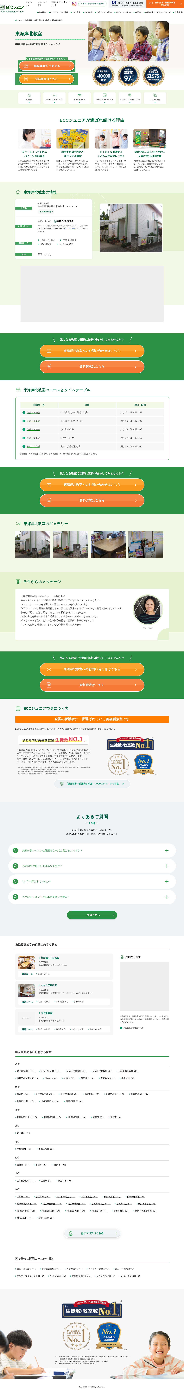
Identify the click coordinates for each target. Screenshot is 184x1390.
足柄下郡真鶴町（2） (128, 1071)
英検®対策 (47, 244)
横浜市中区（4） (100, 1211)
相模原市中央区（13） (27, 1117)
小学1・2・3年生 (104, 12)
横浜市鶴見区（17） (51, 1211)
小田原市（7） (128, 1078)
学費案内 (179, 12)
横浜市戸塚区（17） (76, 1211)
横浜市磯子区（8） (136, 1196)
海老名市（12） (108, 1078)
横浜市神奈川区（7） (27, 1203)
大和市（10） (23, 1196)
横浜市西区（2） (121, 1211)
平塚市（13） (41, 1165)
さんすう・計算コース (98, 1269)
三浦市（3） (46, 1180)
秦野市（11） (23, 1165)
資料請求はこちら (92, 366)
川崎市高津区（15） (115, 1094)
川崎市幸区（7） (92, 1094)
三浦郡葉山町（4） (26, 1180)
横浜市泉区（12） (112, 1196)
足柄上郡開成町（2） (76, 1071)
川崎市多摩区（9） (140, 1094)
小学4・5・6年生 (123, 12)
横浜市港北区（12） (101, 1203)
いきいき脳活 (78, 1029)
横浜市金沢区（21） (52, 1203)
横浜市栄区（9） (124, 1203)
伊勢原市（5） (88, 1078)
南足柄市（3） (65, 1180)
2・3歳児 (76, 12)
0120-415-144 (69, 229)
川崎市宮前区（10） (50, 1101)
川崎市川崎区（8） (69, 1094)
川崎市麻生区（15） (45, 1094)
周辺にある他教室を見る (133, 1028)
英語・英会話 (49, 240)
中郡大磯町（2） (25, 1149)
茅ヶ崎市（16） (24, 1133)
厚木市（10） (51, 1078)
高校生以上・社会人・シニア (158, 12)
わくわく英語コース (130, 1276)
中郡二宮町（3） (46, 1149)
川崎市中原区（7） (26, 1101)
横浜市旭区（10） (89, 1196)
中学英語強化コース (51, 1269)
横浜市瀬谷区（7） (147, 1203)
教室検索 (42, 12)
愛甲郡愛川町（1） (26, 1071)
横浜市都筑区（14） (26, 1211)
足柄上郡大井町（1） (51, 1071)
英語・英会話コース (26, 1269)
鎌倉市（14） (23, 1094)
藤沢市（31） (60, 1165)
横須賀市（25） (42, 1196)
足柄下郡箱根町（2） (102, 1071)
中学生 (138, 12)
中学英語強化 (71, 240)
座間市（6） (98, 1117)
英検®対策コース (74, 1269)
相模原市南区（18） (77, 1117)
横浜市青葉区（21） (65, 1196)
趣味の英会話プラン (81, 1276)
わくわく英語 (68, 244)
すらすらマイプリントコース (30, 1276)
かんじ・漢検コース (124, 1269)
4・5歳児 (89, 12)
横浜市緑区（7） (25, 1218)
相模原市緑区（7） (53, 1117)
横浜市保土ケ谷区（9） (146, 1211)
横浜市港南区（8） (77, 1203)
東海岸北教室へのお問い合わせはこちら (92, 351)
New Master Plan (58, 1276)
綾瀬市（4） (69, 1078)
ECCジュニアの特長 (59, 12)
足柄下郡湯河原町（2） (28, 1078)
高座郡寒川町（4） (75, 1101)
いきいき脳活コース (106, 1276)
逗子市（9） (116, 1117)
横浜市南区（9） (46, 1218)
